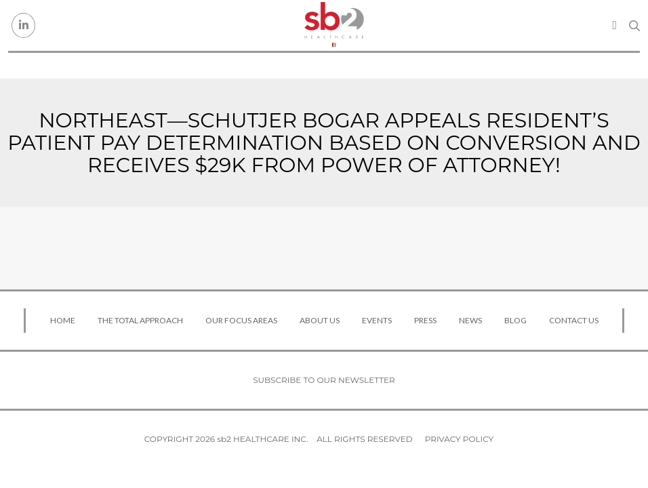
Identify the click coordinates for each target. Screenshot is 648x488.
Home (62, 320)
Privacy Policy (459, 439)
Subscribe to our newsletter (324, 380)
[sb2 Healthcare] (334, 25)
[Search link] (634, 25)
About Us (320, 320)
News (470, 320)
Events (377, 320)
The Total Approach (140, 320)
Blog (515, 320)
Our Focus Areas (241, 320)
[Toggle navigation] (614, 25)
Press (425, 320)
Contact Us (574, 320)
